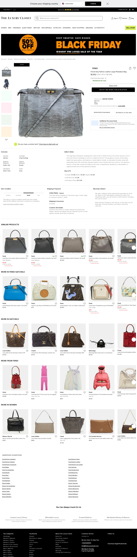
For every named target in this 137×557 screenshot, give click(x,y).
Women (4, 28)
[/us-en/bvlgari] (42, 554)
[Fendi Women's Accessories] (35, 465)
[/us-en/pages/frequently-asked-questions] (68, 544)
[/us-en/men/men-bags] (16, 550)
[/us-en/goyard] (42, 536)
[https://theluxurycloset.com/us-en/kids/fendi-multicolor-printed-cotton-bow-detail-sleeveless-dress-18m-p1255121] (73, 381)
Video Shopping (78, 28)
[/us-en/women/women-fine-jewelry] (16, 544)
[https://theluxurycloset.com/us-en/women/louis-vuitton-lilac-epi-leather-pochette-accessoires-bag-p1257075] (44, 424)
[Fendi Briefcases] (101, 478)
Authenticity (99, 28)
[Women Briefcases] (101, 495)
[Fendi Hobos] (35, 476)
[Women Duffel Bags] (101, 492)
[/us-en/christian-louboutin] (42, 548)
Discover (3, 59)
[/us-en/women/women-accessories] (16, 546)
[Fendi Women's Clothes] (101, 462)
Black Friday (27, 28)
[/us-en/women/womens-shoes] (16, 540)
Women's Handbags (20, 59)
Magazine (89, 28)
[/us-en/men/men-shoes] (16, 552)
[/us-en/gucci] (42, 544)
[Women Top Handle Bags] (35, 486)
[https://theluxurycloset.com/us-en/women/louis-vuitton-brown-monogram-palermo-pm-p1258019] (15, 338)
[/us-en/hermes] (42, 550)
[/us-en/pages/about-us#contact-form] (95, 536)
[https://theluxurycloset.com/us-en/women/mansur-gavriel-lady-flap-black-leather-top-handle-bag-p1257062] (15, 424)
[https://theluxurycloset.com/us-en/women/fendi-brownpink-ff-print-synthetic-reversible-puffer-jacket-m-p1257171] (102, 381)
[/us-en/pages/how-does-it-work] (68, 538)
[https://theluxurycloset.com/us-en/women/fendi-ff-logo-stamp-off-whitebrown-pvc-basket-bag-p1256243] (44, 291)
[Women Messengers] (101, 489)
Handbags (17, 28)
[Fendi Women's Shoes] (101, 460)
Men (9, 28)
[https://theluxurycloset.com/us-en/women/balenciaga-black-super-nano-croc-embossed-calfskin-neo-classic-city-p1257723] (102, 338)
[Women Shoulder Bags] (101, 486)
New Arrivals (47, 28)
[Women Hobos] (35, 492)
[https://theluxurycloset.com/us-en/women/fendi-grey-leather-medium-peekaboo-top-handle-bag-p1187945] (44, 247)
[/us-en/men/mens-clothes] (16, 554)
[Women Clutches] (35, 495)
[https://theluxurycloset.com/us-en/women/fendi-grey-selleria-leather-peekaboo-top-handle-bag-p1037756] (73, 244)
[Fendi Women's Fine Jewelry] (101, 465)
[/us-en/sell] (68, 546)
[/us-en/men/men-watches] (16, 548)
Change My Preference (63, 552)
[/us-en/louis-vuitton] (42, 542)
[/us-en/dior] (42, 546)
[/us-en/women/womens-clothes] (16, 542)
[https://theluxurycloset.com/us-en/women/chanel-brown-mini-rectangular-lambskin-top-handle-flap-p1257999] (44, 338)
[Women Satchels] (35, 489)
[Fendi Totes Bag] (101, 468)
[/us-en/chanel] (42, 540)
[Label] (70, 18)
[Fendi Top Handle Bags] (35, 470)
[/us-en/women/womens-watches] (16, 538)
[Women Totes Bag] (101, 484)
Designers (67, 28)
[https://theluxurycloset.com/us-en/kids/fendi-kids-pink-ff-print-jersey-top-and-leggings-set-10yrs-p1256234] (44, 381)
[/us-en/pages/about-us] (68, 536)
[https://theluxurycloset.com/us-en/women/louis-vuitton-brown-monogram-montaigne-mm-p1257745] (73, 338)
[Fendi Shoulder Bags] (101, 470)
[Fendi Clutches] (35, 478)
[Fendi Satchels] (35, 473)
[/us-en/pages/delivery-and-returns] (68, 548)
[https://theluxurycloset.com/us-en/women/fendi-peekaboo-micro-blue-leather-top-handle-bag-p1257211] (15, 291)
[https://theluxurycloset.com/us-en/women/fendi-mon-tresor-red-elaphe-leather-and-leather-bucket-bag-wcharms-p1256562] (15, 380)
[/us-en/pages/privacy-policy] (68, 540)
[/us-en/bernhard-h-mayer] (42, 538)
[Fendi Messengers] (101, 473)
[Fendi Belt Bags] (35, 481)
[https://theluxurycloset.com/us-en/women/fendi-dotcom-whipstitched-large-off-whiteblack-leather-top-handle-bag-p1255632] (102, 294)
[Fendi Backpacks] (101, 481)
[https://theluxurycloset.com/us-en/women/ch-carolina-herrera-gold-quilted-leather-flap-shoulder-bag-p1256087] (102, 424)
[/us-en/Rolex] (42, 552)
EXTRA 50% (57, 28)
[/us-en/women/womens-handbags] (16, 536)
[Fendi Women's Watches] (35, 462)
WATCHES (36, 28)
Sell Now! (130, 28)
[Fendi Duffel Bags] (101, 476)
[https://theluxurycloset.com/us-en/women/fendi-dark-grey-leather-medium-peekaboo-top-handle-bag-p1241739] (15, 247)
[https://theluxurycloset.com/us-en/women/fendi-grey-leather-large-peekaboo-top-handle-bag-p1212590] (102, 245)
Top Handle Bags (39, 59)
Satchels (30, 59)
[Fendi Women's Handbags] (35, 460)
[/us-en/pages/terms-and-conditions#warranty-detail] (68, 550)
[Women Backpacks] (101, 497)
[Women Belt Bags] (35, 497)
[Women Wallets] (35, 484)
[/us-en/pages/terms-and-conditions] (68, 542)
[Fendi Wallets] (35, 468)
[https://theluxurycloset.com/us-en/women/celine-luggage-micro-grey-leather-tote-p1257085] (73, 425)
